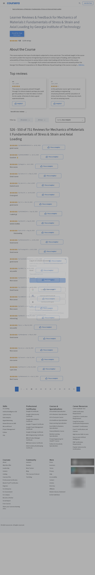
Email (31, 270)
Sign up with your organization (38, 307)
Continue (47, 280)
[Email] (47, 274)
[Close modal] (65, 259)
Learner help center (47, 310)
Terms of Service (39, 314)
